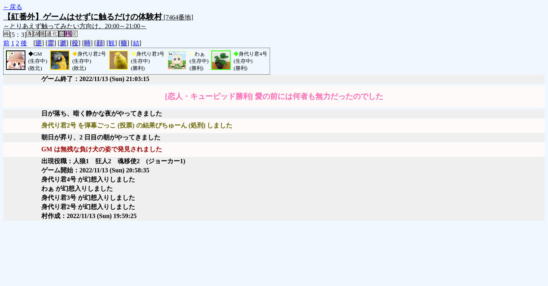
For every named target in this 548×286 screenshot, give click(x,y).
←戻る (12, 7)
